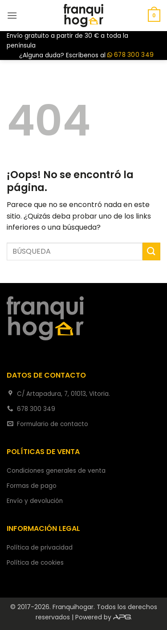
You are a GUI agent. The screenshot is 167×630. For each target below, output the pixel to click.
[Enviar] (151, 251)
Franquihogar (73, 606)
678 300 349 (130, 55)
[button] (12, 15)
